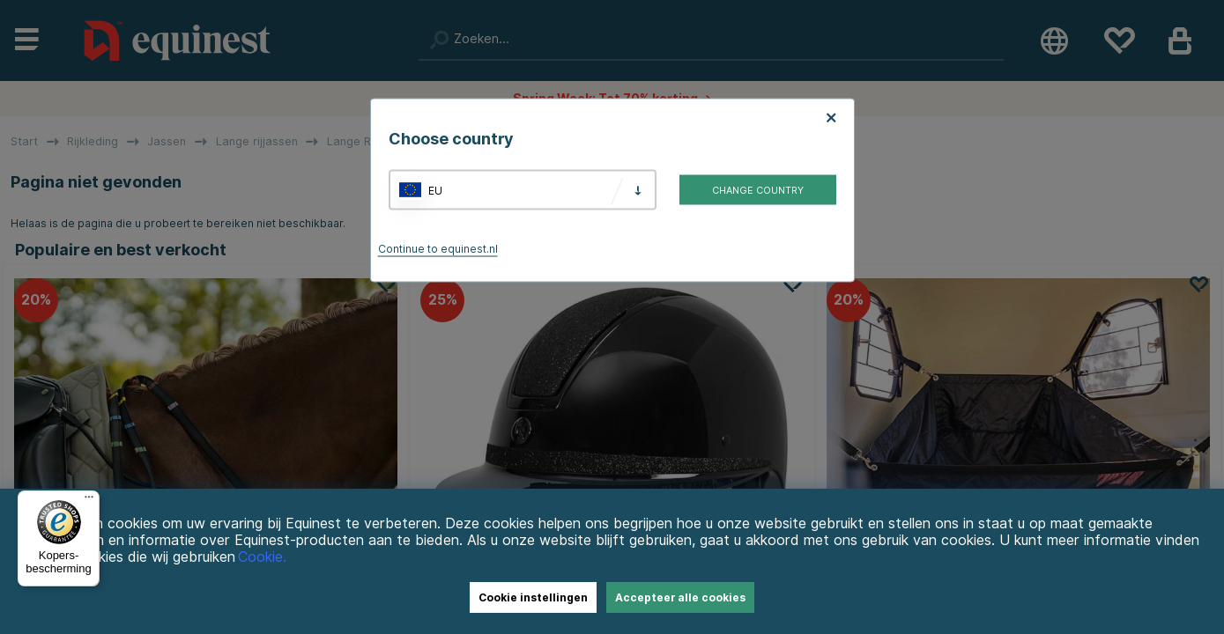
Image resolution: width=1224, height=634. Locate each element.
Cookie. (262, 557)
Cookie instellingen (533, 597)
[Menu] (89, 501)
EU (435, 189)
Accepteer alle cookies (680, 597)
